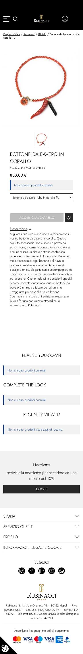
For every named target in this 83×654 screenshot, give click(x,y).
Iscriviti (41, 489)
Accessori (29, 34)
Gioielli (42, 34)
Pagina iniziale (11, 34)
